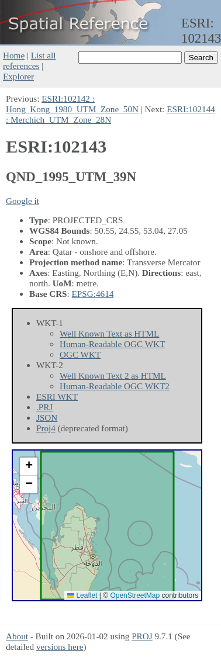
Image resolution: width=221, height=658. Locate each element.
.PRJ (44, 407)
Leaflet (82, 595)
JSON (46, 417)
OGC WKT (80, 354)
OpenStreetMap (135, 595)
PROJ (142, 636)
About (17, 636)
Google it (22, 201)
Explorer (18, 76)
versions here (60, 647)
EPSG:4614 (93, 294)
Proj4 (46, 428)
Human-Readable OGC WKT (112, 344)
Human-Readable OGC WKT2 (115, 386)
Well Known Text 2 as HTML (113, 375)
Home (14, 55)
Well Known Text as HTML (109, 333)
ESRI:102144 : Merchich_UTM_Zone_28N (110, 114)
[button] (28, 467)
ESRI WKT (57, 396)
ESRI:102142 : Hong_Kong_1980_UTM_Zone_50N (72, 103)
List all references (29, 60)
